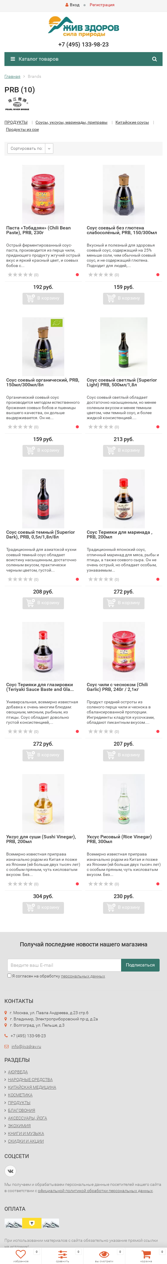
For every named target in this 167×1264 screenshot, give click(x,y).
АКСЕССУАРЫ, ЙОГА (27, 1118)
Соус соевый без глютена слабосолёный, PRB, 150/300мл (122, 230)
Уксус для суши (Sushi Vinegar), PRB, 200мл (41, 839)
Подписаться (140, 965)
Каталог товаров (35, 59)
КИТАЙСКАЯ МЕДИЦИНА (32, 1087)
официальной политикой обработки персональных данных (95, 1190)
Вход (72, 4)
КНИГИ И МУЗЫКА (26, 1133)
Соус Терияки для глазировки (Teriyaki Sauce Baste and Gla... (40, 687)
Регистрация (102, 4)
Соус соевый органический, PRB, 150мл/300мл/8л (42, 382)
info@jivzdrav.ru (26, 1046)
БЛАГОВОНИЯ (21, 1110)
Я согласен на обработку (56, 976)
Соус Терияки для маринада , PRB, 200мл (119, 534)
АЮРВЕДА (18, 1072)
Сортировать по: (27, 148)
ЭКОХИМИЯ (19, 1125)
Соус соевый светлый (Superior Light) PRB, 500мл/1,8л (122, 382)
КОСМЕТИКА (20, 1095)
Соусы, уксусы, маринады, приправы (71, 122)
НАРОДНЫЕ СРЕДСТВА (30, 1079)
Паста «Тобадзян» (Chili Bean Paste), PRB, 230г (38, 230)
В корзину (48, 298)
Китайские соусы (132, 122)
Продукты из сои (22, 129)
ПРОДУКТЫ (16, 122)
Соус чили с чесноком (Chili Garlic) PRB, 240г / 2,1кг (117, 687)
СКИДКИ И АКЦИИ (26, 1141)
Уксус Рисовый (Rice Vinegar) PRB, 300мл (119, 839)
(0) (23, 275)
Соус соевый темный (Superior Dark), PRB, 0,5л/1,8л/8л (40, 534)
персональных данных (83, 976)
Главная (12, 76)
